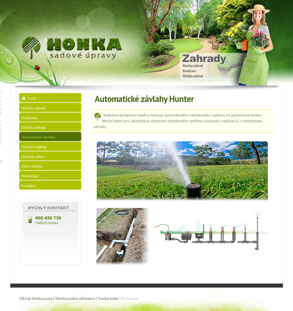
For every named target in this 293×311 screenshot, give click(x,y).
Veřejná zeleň (32, 157)
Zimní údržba (32, 166)
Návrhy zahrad (33, 108)
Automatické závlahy (38, 137)
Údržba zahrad (33, 127)
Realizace (29, 118)
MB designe (128, 298)
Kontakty (28, 186)
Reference (30, 176)
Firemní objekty (34, 147)
